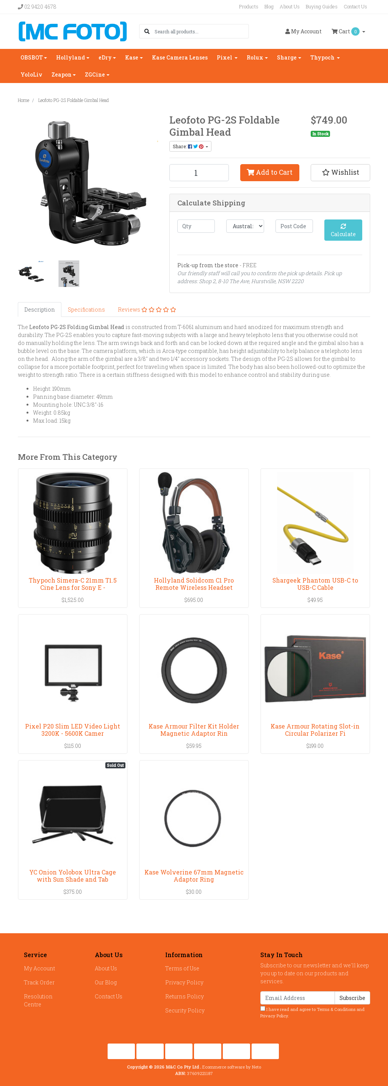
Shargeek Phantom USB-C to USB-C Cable (315, 583)
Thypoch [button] (323, 57)
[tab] (39, 309)
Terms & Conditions (336, 1009)
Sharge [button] (287, 57)
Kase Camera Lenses (180, 57)
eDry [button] (105, 57)
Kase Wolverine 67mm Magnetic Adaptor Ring (194, 875)
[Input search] (201, 31)
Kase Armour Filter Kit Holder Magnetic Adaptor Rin (194, 729)
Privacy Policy (184, 982)
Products (248, 6)
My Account (39, 968)
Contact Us (355, 6)
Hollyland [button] (70, 57)
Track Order (39, 982)
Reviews (147, 309)
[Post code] (294, 226)
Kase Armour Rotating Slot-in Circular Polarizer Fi (315, 729)
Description (39, 309)
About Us (290, 6)
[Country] (245, 226)
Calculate (343, 231)
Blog (269, 6)
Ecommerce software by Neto (231, 1067)
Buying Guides (322, 6)
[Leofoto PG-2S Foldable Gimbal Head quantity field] (199, 172)
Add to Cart (270, 172)
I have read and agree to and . (312, 1012)
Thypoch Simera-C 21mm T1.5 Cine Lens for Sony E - (73, 583)
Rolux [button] (255, 57)
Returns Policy (184, 996)
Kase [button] (131, 57)
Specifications (86, 309)
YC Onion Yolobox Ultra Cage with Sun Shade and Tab (72, 875)
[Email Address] (297, 998)
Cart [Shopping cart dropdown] (346, 31)
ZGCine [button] (95, 74)
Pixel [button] (225, 57)
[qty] (196, 226)
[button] (340, 172)
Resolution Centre (38, 1000)
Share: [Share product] (189, 146)
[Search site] (147, 31)
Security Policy (185, 1010)
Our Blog (106, 982)
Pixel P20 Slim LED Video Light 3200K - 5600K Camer (72, 729)
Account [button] (303, 31)
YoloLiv (31, 74)
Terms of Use (182, 968)
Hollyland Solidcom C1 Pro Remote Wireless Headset (194, 583)
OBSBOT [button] (31, 57)
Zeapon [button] (62, 74)
